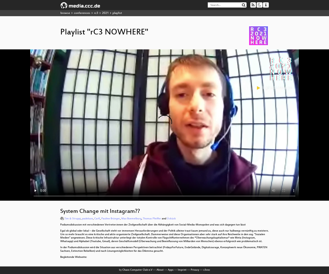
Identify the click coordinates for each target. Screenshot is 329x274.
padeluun (87, 218)
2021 (105, 13)
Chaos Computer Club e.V (137, 270)
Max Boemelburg (131, 218)
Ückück (171, 218)
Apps (171, 270)
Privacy (195, 270)
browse (65, 13)
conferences (82, 13)
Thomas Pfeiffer (152, 218)
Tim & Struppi (72, 218)
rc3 (96, 13)
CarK (97, 218)
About (160, 270)
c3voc (206, 270)
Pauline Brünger (110, 218)
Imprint (182, 270)
